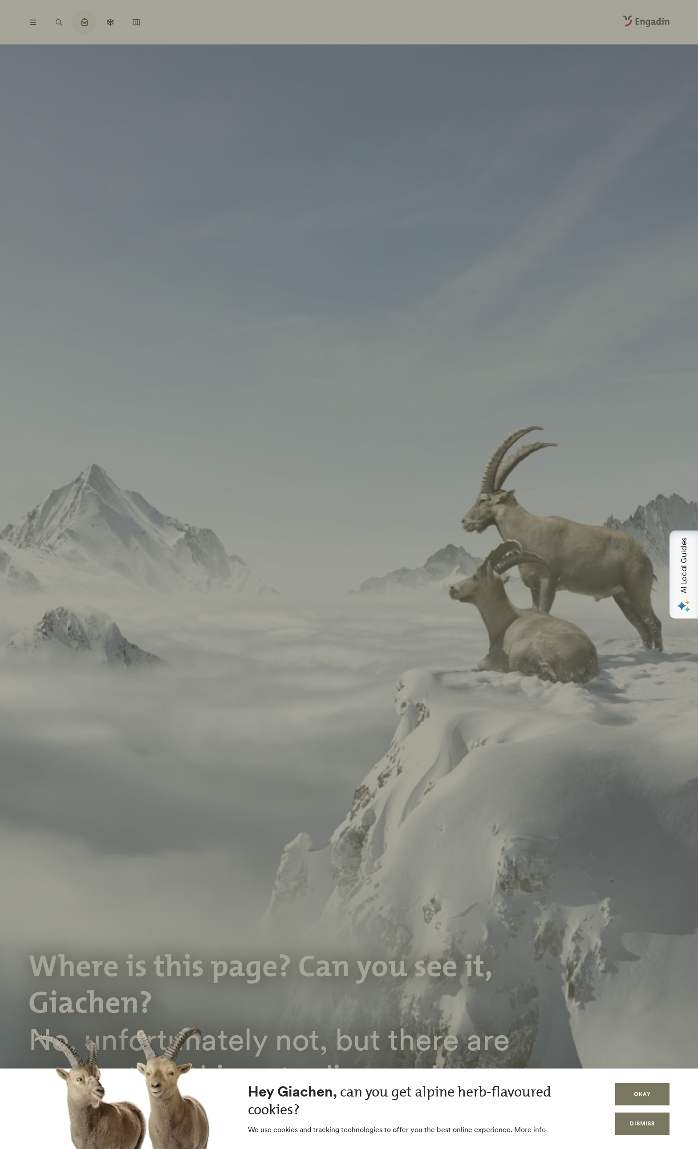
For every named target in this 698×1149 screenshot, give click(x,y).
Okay (642, 1094)
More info (530, 1129)
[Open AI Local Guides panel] (684, 574)
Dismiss (642, 1123)
